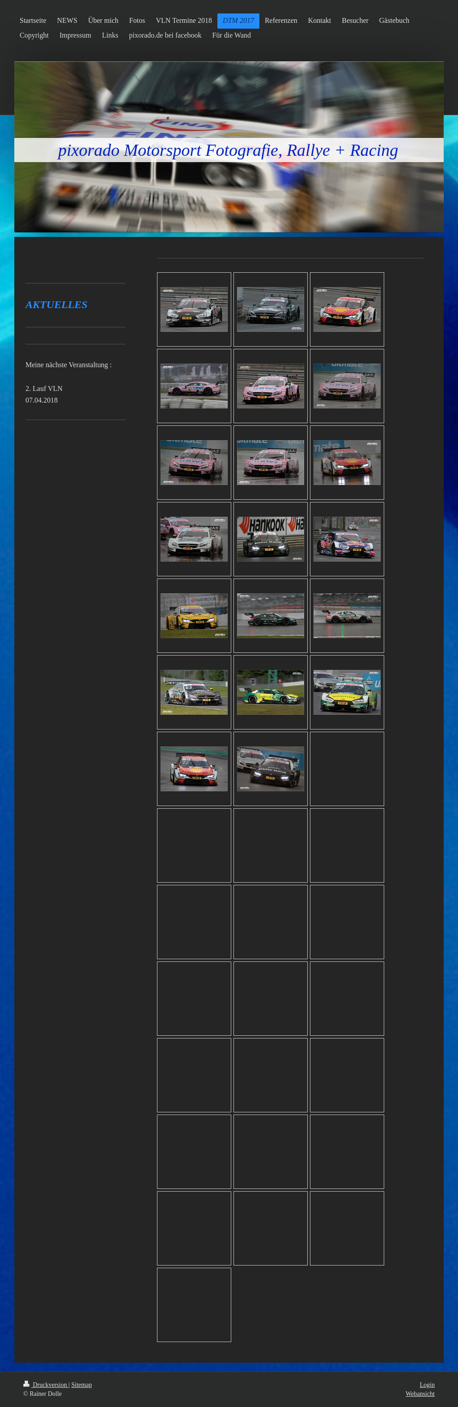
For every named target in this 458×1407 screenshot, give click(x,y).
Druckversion (45, 1384)
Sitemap (82, 1384)
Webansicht (420, 1393)
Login (427, 1384)
